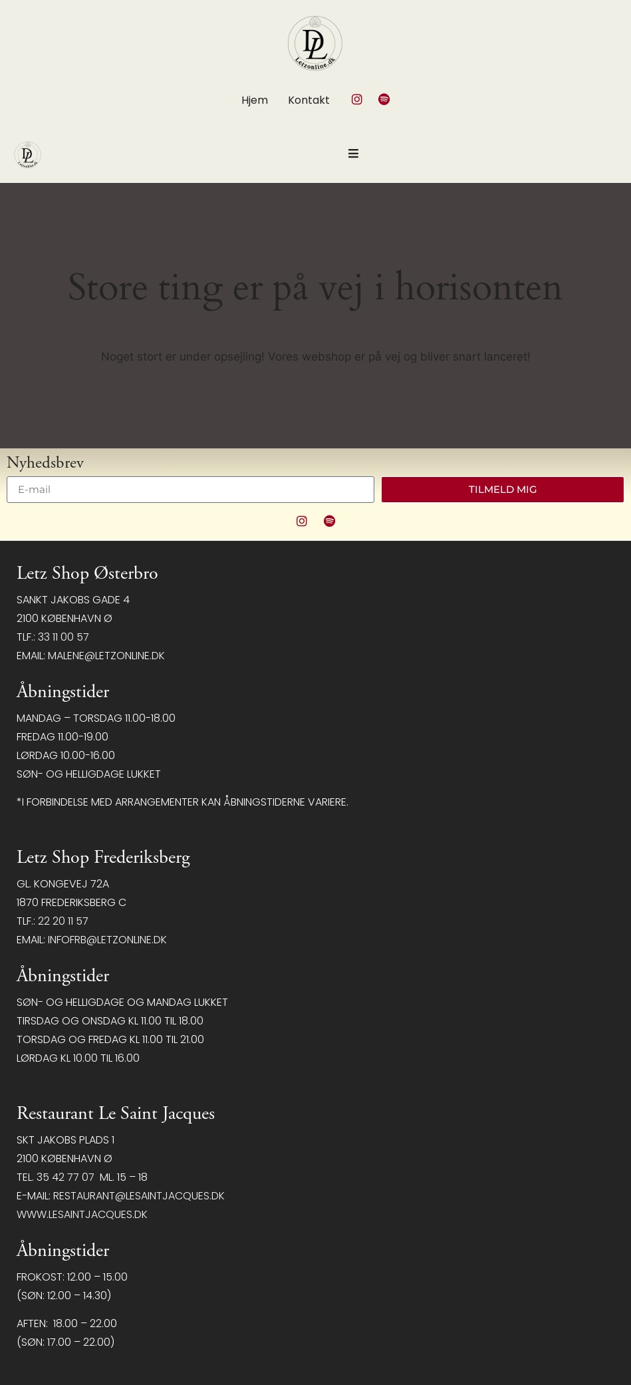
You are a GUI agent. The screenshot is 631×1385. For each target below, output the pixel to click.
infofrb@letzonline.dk (107, 939)
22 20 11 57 (63, 921)
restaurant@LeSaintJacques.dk (139, 1195)
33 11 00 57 (63, 637)
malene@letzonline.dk (106, 655)
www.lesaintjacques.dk (82, 1214)
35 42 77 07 (65, 1177)
